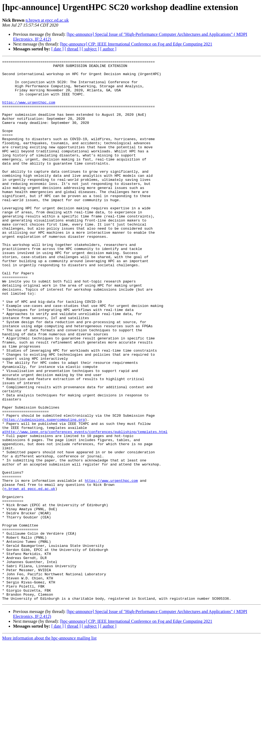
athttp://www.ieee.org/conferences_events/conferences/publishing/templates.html (84, 506)
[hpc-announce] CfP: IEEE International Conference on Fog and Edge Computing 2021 (136, 44)
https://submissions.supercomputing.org (44, 491)
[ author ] (108, 49)
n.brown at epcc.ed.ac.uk (47, 20)
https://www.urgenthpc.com (28, 111)
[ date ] (57, 49)
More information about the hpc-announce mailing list (49, 746)
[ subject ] (90, 49)
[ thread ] (73, 49)
